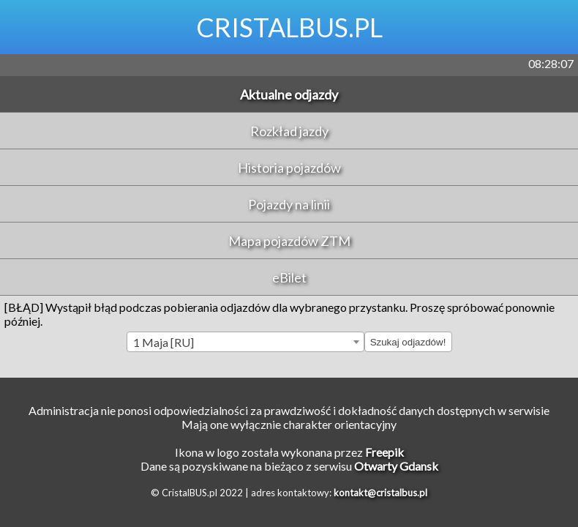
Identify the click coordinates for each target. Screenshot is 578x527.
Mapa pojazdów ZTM (289, 241)
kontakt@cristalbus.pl (380, 492)
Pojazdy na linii (289, 204)
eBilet (289, 277)
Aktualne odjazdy (289, 94)
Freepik (384, 452)
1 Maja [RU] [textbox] (163, 342)
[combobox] (245, 342)
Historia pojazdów (289, 168)
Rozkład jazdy (289, 131)
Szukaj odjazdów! (408, 342)
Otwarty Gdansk (396, 466)
